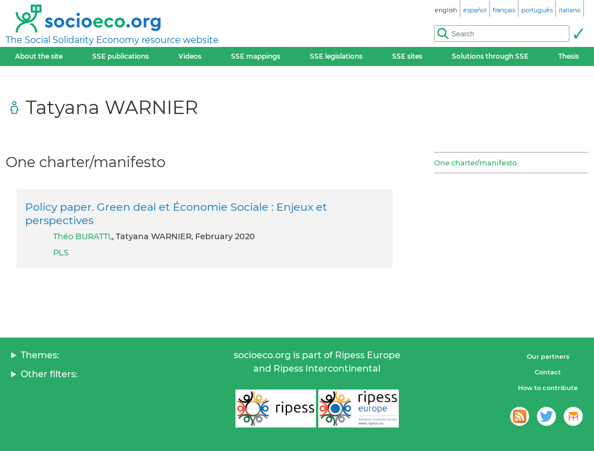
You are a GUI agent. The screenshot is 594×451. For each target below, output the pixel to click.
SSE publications (120, 56)
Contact (548, 372)
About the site (39, 56)
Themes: (40, 355)
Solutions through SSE (490, 56)
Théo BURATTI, (82, 236)
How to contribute (548, 388)
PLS (61, 253)
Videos (189, 56)
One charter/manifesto (475, 162)
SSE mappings (255, 56)
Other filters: (49, 374)
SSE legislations (336, 56)
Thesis (568, 56)
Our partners (548, 356)
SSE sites (407, 56)
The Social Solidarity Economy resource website (112, 40)
